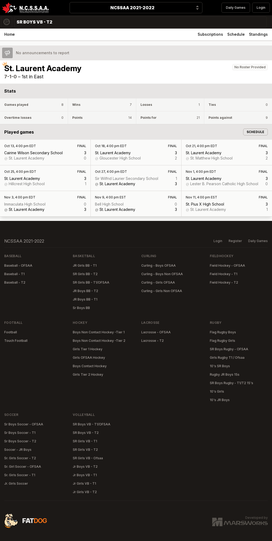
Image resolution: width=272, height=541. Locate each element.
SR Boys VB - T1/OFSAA (91, 424)
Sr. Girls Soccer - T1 (19, 475)
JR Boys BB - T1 (85, 299)
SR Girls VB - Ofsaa (88, 458)
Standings (258, 34)
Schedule (236, 34)
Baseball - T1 (14, 274)
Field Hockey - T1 (223, 274)
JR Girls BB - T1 (85, 265)
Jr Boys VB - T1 (85, 475)
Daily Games (236, 8)
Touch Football (16, 341)
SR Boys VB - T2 (86, 433)
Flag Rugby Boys (223, 332)
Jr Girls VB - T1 (84, 483)
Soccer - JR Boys (17, 450)
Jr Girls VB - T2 (85, 492)
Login (261, 8)
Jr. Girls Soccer (16, 483)
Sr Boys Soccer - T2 (20, 441)
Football (10, 332)
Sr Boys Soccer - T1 (19, 433)
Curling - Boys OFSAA (158, 265)
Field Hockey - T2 (224, 282)
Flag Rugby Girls (222, 341)
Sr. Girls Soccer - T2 (20, 458)
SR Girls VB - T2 (85, 450)
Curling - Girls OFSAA (158, 282)
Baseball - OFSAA (18, 265)
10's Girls (217, 391)
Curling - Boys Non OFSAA (162, 274)
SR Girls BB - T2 (85, 274)
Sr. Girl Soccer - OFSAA (22, 467)
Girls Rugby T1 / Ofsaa (227, 358)
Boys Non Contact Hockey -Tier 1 (99, 332)
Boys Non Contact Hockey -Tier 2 (99, 341)
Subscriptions (210, 34)
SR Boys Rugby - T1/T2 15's (231, 383)
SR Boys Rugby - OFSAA (229, 349)
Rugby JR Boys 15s (224, 374)
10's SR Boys (220, 366)
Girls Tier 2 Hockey (88, 374)
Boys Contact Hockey (90, 366)
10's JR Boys (220, 400)
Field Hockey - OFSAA (227, 265)
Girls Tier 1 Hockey (87, 349)
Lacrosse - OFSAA (156, 332)
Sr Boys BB (81, 308)
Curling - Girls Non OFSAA (161, 291)
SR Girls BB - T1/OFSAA (91, 282)
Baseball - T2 (14, 282)
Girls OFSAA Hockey (89, 358)
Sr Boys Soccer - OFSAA (23, 424)
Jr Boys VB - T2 (85, 467)
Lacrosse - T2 (152, 341)
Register (235, 241)
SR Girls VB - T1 (85, 441)
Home (9, 34)
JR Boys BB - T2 (85, 291)
